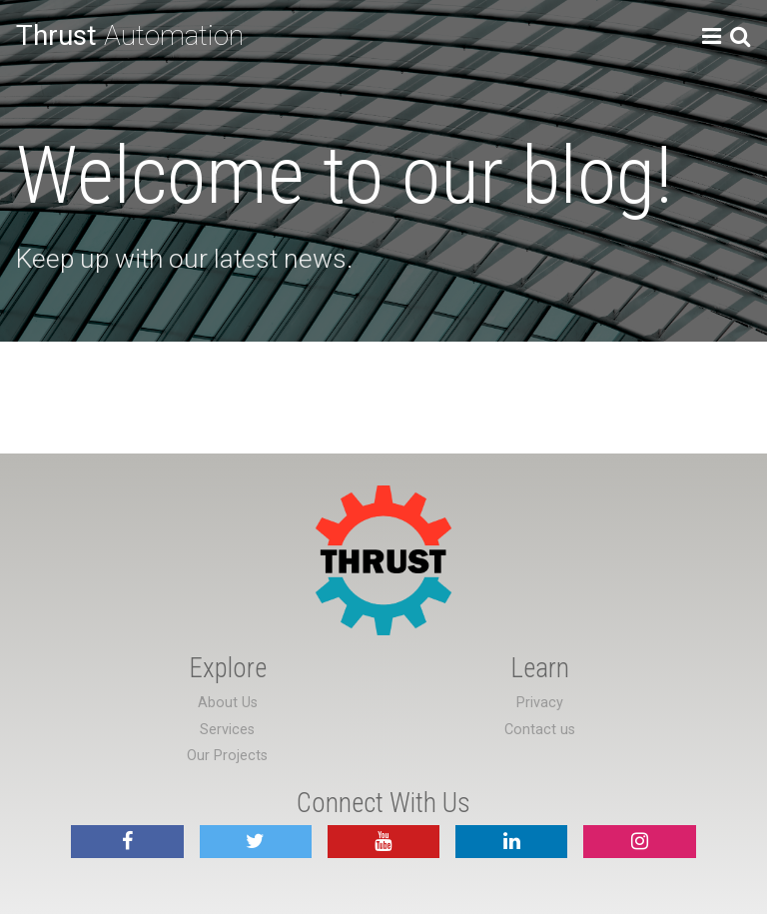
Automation (130, 35)
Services (227, 729)
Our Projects (227, 755)
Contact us (539, 729)
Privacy (539, 702)
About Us (228, 702)
